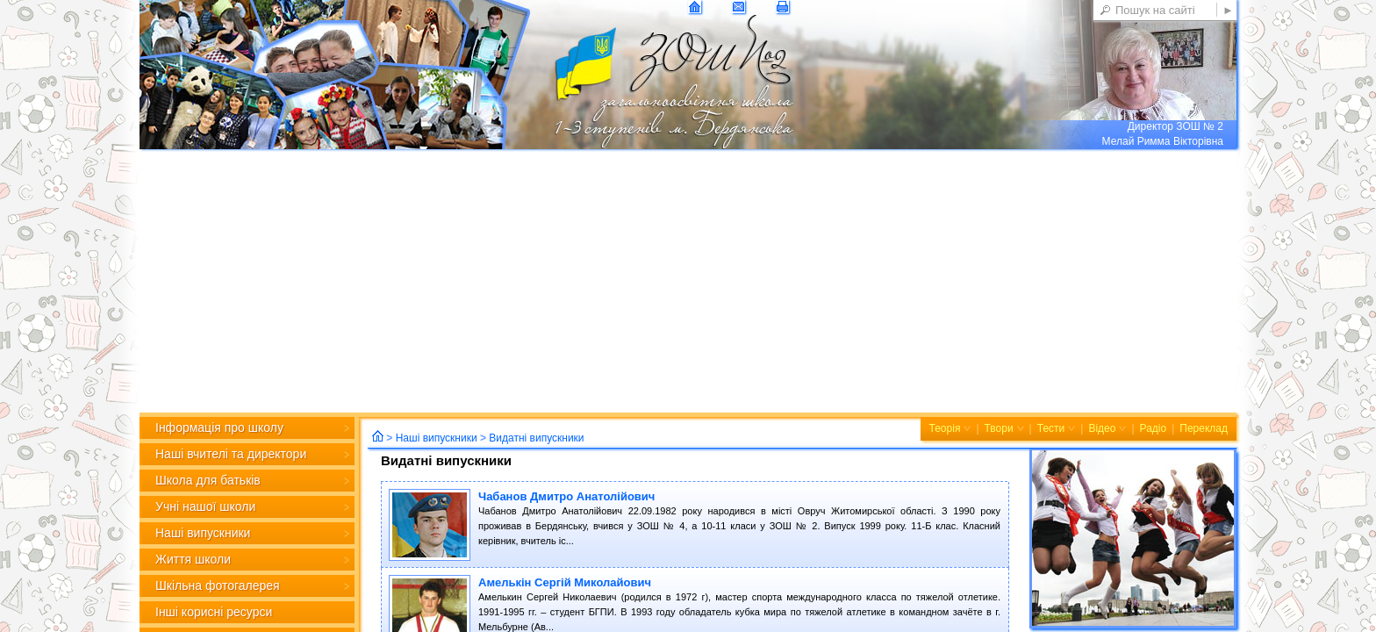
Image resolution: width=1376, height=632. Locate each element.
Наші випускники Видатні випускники (490, 438)
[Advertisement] (688, 281)
